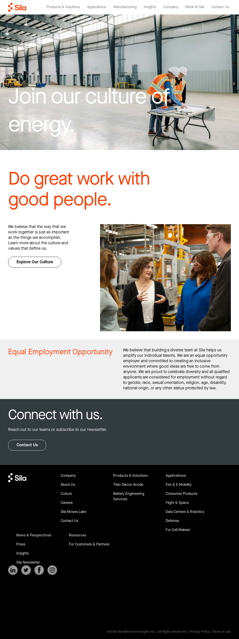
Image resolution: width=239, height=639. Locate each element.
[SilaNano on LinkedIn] (13, 570)
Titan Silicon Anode (128, 485)
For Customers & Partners (89, 544)
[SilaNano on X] (26, 570)
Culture (66, 494)
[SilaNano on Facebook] (39, 570)
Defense (172, 521)
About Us (68, 485)
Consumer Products (181, 494)
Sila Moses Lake (73, 512)
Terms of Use (221, 632)
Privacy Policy (200, 632)
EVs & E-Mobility (178, 485)
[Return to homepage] (17, 7)
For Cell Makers (178, 530)
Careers (67, 503)
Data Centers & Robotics (185, 512)
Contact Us (27, 445)
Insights (22, 553)
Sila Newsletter (28, 562)
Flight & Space (177, 503)
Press (20, 544)
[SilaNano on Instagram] (52, 570)
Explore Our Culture (35, 262)
